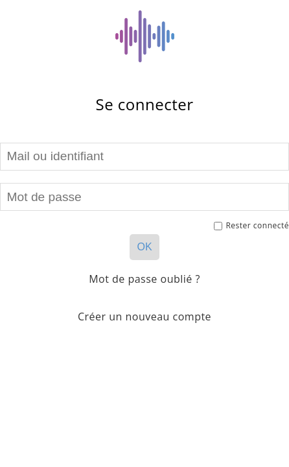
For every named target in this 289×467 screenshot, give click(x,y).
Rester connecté (251, 225)
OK (144, 246)
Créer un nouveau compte (144, 316)
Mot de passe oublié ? (144, 279)
